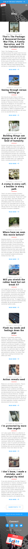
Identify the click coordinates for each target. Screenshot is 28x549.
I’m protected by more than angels (14, 427)
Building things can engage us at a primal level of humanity (14, 138)
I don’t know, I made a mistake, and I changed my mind (14, 474)
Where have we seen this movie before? (14, 233)
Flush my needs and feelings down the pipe (14, 330)
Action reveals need (14, 379)
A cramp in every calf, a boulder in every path (14, 186)
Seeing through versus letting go (14, 91)
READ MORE (14, 69)
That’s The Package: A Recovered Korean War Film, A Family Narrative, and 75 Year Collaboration (14, 41)
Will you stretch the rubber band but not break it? (14, 282)
